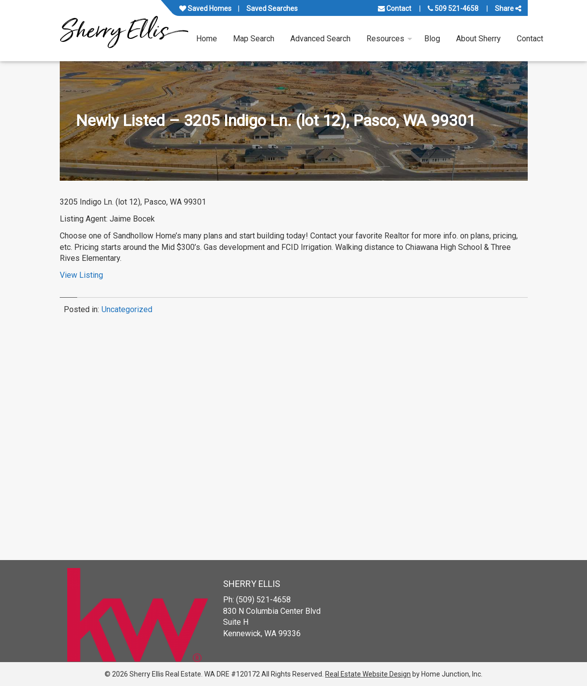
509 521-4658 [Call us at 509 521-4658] (453, 8)
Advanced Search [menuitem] (320, 38)
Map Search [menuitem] (253, 38)
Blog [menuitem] (432, 38)
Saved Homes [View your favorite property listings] (205, 8)
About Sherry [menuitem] (478, 38)
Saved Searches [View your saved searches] (272, 8)
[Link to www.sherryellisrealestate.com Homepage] (124, 30)
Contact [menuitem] (530, 38)
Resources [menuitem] (385, 38)
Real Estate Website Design (368, 674)
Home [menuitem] (206, 38)
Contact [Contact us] (394, 8)
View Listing (81, 275)
